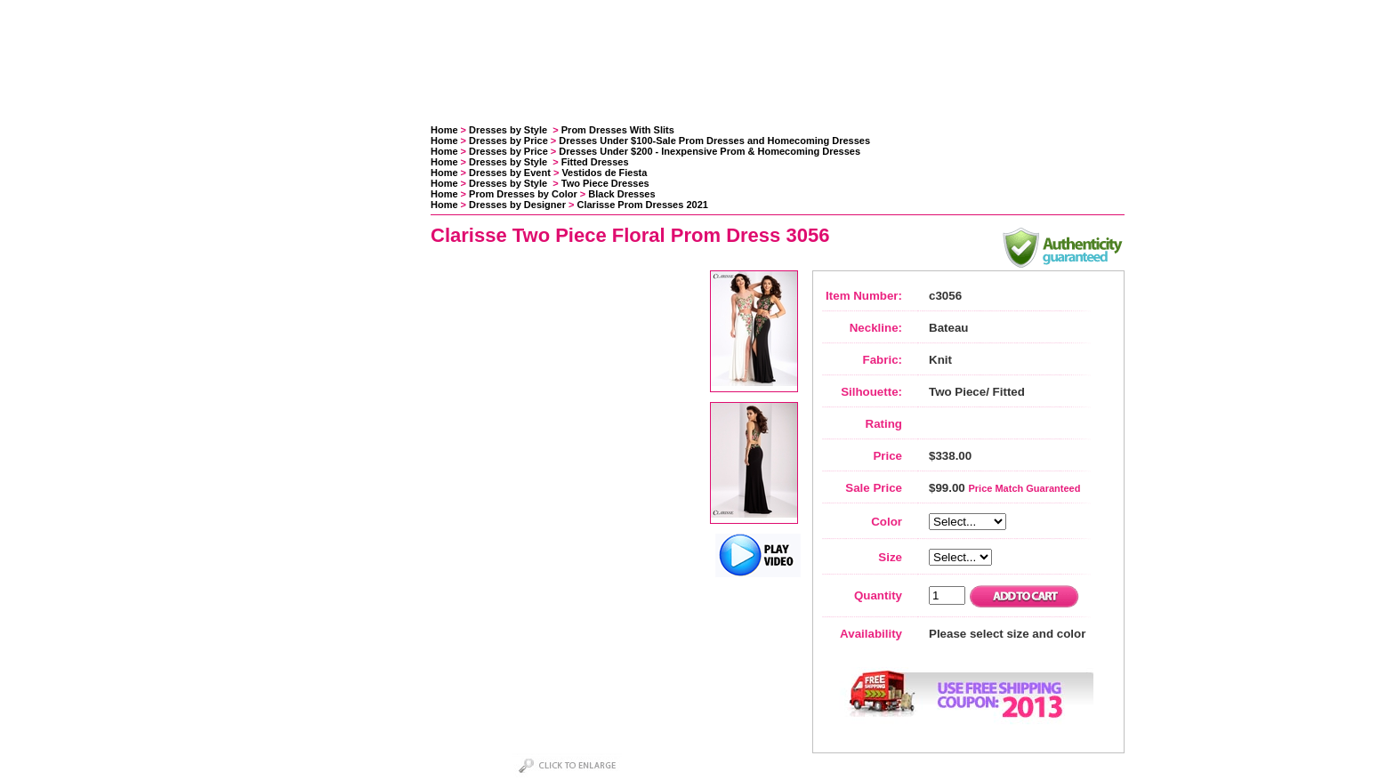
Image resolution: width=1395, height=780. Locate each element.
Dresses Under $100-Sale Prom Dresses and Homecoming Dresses (714, 140)
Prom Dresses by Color (523, 194)
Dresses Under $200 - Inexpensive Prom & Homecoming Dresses (709, 151)
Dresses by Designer (517, 204)
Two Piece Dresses (605, 183)
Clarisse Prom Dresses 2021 (642, 204)
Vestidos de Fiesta (604, 172)
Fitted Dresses (595, 162)
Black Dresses (621, 194)
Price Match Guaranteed (1024, 488)
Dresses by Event (510, 172)
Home (444, 130)
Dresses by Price (508, 140)
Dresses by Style (509, 130)
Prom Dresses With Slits (617, 130)
